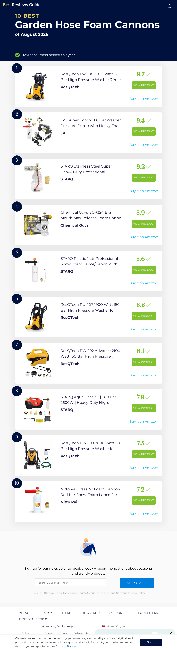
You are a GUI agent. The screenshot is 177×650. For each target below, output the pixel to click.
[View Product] (88, 86)
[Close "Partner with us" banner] (170, 633)
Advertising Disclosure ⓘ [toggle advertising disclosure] (57, 626)
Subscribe (137, 583)
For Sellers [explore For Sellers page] (148, 613)
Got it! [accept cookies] (151, 642)
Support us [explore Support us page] (118, 613)
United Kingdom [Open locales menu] (117, 626)
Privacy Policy (66, 646)
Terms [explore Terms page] (67, 613)
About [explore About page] (24, 613)
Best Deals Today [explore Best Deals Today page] (33, 619)
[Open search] (170, 6)
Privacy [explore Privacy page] (45, 613)
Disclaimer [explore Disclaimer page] (91, 613)
